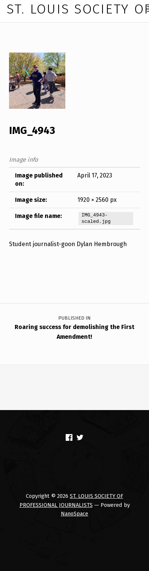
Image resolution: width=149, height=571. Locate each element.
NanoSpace (74, 513)
